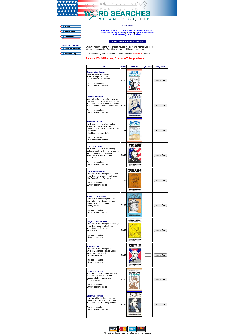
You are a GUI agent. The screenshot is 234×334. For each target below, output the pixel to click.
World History (119, 35)
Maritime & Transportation (113, 32)
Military (130, 32)
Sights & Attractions (144, 32)
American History (109, 30)
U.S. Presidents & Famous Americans (136, 30)
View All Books (134, 35)
